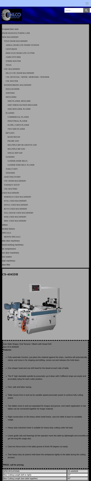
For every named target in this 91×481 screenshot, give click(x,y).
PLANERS (10, 113)
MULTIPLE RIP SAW (16, 149)
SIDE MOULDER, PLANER (19, 109)
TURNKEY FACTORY (8, 229)
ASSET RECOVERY (12, 177)
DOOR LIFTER (6, 265)
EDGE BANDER (12, 89)
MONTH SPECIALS (12, 237)
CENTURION (11, 49)
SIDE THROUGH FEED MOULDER (22, 105)
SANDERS (10, 157)
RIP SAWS (10, 133)
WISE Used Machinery (15, 217)
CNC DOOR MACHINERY (15, 181)
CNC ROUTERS (10, 189)
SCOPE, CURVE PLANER (18, 125)
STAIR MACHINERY (8, 261)
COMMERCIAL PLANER (18, 117)
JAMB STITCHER (13, 57)
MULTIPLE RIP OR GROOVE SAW (22, 145)
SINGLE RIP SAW (15, 153)
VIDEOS (5, 225)
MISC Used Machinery (15, 221)
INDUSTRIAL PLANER (17, 121)
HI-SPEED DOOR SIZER (10, 29)
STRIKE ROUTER (13, 61)
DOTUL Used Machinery (16, 205)
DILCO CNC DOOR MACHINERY (20, 73)
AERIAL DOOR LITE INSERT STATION (22, 45)
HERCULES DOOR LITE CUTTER (20, 53)
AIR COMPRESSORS (9, 249)
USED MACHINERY (10, 193)
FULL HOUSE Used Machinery (18, 213)
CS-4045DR (10, 274)
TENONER (10, 173)
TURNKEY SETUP (12, 185)
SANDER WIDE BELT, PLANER (21, 165)
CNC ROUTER (12, 81)
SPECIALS (6, 233)
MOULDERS (11, 97)
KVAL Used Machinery (15, 201)
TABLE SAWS (12, 169)
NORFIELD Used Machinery (17, 197)
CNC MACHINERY (12, 69)
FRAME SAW (13, 141)
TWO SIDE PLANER (16, 129)
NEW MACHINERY (10, 37)
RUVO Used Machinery (15, 209)
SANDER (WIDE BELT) (17, 161)
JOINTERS (10, 93)
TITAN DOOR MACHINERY (16, 41)
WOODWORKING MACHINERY (18, 85)
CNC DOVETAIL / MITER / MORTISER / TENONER (27, 77)
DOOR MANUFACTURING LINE (16, 33)
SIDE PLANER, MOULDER (19, 101)
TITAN (8, 65)
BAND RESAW (14, 137)
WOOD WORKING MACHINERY (12, 245)
